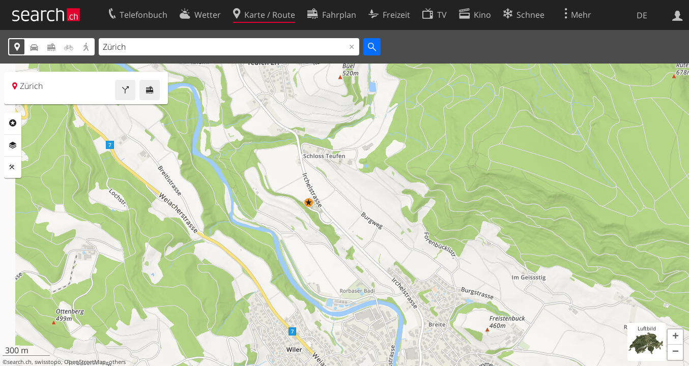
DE (642, 15)
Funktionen (12, 167)
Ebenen (12, 145)
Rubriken (12, 123)
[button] (308, 202)
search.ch (19, 361)
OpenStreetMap (85, 361)
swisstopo (48, 361)
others (117, 361)
